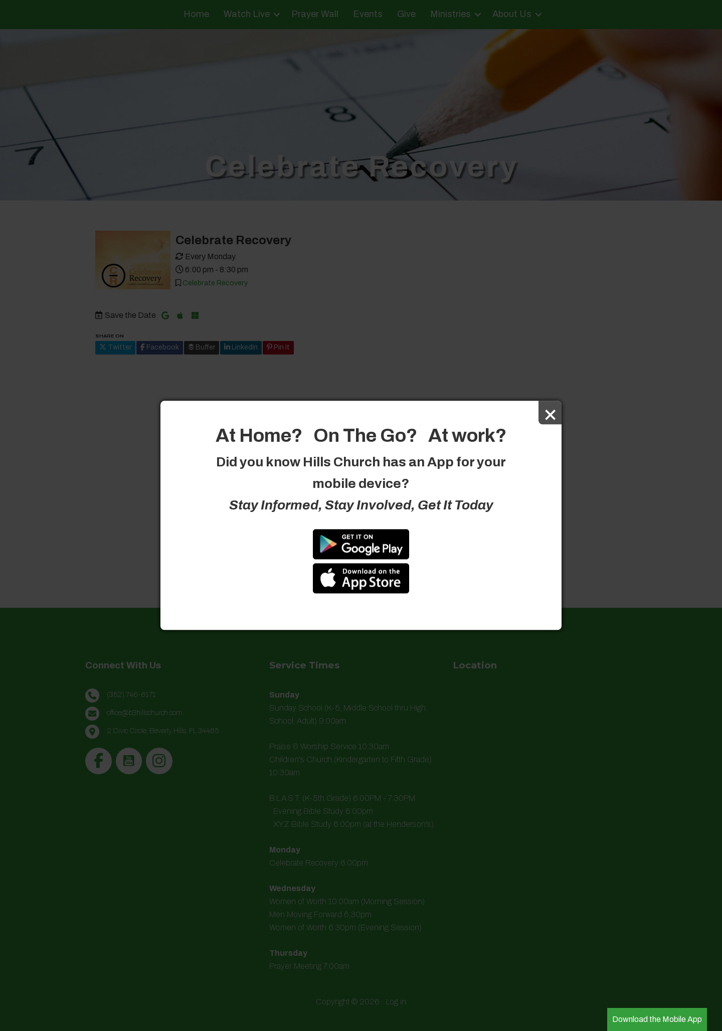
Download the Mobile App (657, 1019)
